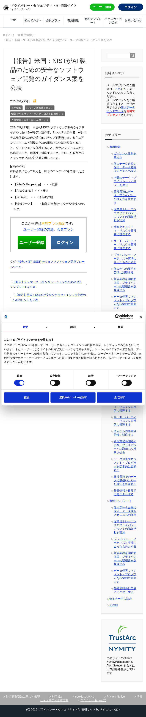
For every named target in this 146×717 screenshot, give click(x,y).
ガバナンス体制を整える (39, 108)
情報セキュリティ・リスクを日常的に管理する (37, 113)
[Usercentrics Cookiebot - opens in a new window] (117, 317)
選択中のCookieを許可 (73, 397)
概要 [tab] (120, 327)
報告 (21, 275)
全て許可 (119, 397)
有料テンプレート (93, 20)
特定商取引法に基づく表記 (23, 696)
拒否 (26, 397)
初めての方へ (33, 20)
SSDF (36, 275)
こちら (119, 88)
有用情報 (73, 20)
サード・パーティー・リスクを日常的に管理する (125, 244)
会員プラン (53, 20)
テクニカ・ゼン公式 (113, 20)
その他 (113, 605)
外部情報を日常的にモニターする (30, 119)
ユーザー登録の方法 (38, 229)
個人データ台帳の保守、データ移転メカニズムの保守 (125, 167)
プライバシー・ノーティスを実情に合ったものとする (125, 258)
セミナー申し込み (120, 598)
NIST (29, 275)
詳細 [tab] (73, 327)
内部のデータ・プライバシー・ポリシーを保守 (125, 181)
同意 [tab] (25, 327)
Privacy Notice (116, 696)
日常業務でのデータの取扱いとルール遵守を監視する (125, 480)
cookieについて (85, 696)
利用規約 (57, 696)
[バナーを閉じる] (140, 317)
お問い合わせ (133, 20)
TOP (13, 20)
